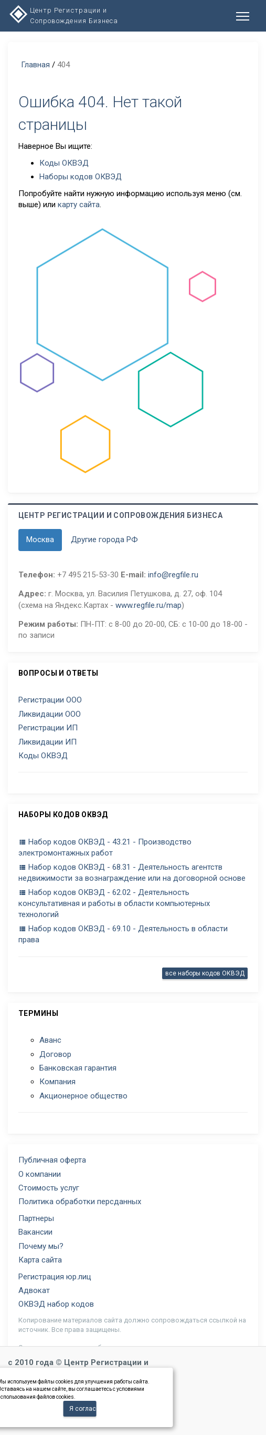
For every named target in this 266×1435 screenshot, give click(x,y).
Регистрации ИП (48, 727)
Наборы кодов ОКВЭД (80, 176)
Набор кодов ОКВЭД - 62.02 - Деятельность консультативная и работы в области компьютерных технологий (114, 904)
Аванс (50, 1040)
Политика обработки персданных (79, 1201)
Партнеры (36, 1218)
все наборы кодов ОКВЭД (204, 973)
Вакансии (35, 1232)
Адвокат (34, 1290)
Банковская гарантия (77, 1068)
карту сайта (79, 204)
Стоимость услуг (48, 1188)
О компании (39, 1174)
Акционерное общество (83, 1096)
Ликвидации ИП (47, 742)
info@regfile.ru (173, 574)
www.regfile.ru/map (148, 605)
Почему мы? (40, 1246)
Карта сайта (40, 1260)
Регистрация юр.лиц (54, 1276)
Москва (40, 539)
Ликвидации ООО (49, 714)
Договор (55, 1054)
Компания (57, 1081)
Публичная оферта (52, 1160)
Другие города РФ (104, 539)
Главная (35, 64)
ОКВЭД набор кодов (56, 1304)
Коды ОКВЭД (64, 163)
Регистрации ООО (50, 700)
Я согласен (83, 1408)
